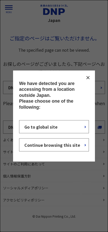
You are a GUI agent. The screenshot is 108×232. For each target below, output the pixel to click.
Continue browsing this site (52, 145)
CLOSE (88, 78)
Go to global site (41, 127)
